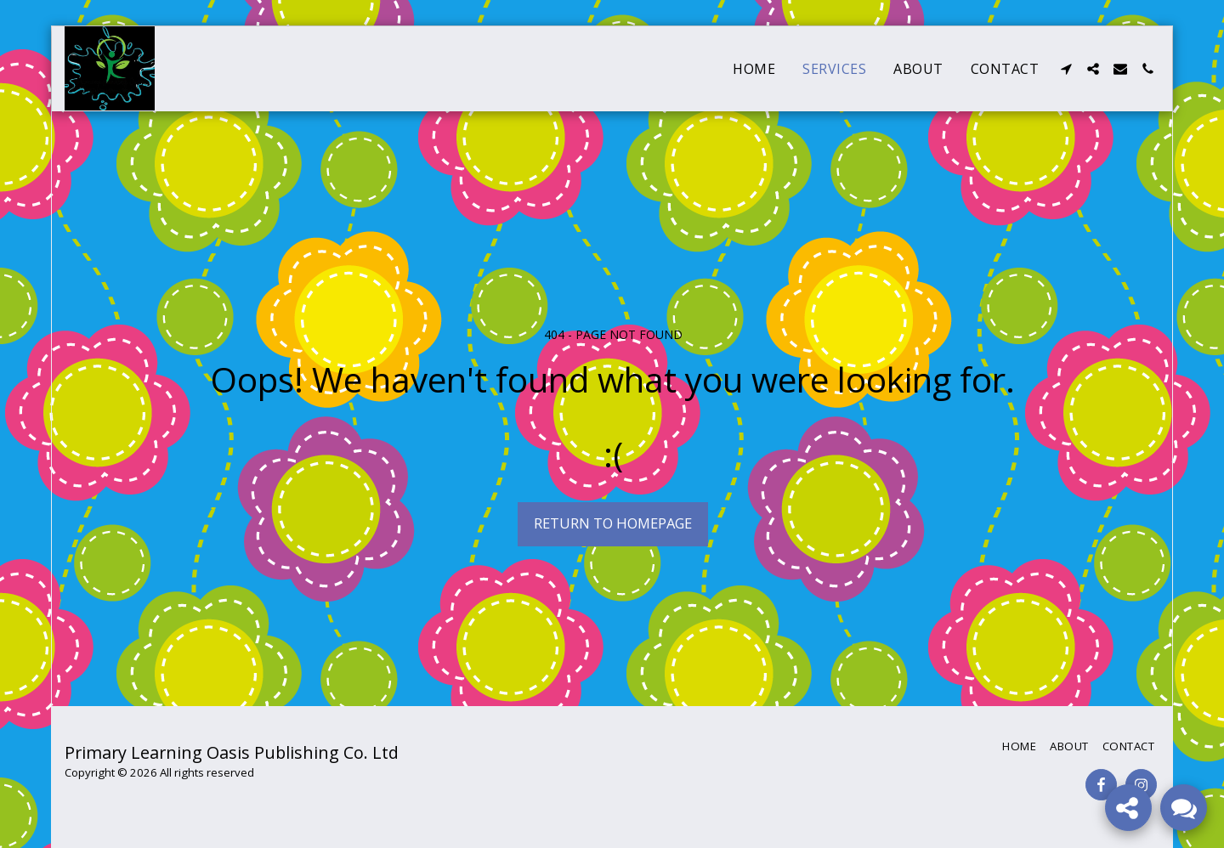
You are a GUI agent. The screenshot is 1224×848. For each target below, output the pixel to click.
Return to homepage (613, 523)
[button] (1066, 69)
